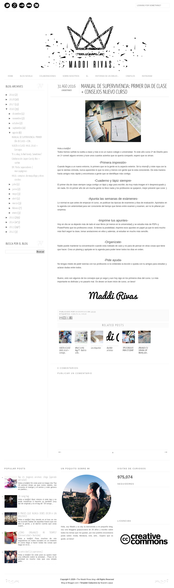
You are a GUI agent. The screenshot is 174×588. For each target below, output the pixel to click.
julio (14, 184)
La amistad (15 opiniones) (30, 551)
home (10, 76)
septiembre (17, 128)
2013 (12, 227)
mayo (14, 194)
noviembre (17, 118)
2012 (12, 232)
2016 (12, 109)
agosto (15, 133)
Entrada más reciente (59, 452)
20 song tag (23, 496)
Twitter (7, 5)
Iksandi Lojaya (107, 583)
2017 (12, 104)
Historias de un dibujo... (107, 76)
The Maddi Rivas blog (86, 579)
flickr (29, 5)
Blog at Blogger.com (69, 583)
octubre (15, 123)
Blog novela (26, 76)
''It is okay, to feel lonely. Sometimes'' (27, 154)
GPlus (14, 5)
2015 (12, 217)
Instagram (36, 5)
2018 (12, 99)
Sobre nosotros (71, 76)
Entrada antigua (165, 452)
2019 (12, 95)
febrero (15, 208)
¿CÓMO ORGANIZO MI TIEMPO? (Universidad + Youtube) (37, 534)
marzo (15, 203)
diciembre (16, 114)
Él (87, 76)
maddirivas (82, 312)
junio (14, 189)
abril (14, 199)
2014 (12, 222)
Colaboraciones (47, 76)
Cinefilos (130, 76)
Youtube (22, 5)
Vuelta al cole (79, 314)
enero (15, 213)
